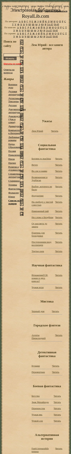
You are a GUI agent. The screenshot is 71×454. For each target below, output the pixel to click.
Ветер (35, 164)
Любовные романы (14, 139)
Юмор (11, 196)
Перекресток (38, 408)
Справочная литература (14, 175)
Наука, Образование (15, 146)
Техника (12, 184)
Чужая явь (37, 414)
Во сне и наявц (39, 171)
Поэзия (12, 151)
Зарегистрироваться (56, 11)
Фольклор (13, 192)
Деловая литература (14, 93)
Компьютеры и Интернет (15, 132)
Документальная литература (17, 111)
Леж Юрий (37, 130)
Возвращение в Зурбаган (40, 179)
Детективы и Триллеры (15, 100)
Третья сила (38, 251)
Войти (39, 11)
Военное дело (12, 86)
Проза (11, 159)
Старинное (14, 180)
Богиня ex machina (41, 158)
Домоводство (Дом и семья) (15, 119)
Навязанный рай (40, 211)
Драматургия (15, 126)
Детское (12, 105)
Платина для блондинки (38, 234)
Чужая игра (38, 287)
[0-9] (56, 24)
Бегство (36, 396)
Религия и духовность (14, 168)
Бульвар (36, 365)
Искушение (38, 195)
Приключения (15, 155)
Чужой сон (37, 420)
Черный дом (38, 311)
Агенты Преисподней (39, 337)
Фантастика (14, 188)
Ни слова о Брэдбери (42, 217)
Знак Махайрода (40, 402)
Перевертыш (38, 372)
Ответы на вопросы (9, 71)
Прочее (12, 162)
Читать (54, 130)
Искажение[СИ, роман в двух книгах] (40, 278)
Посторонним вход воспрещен (41, 243)
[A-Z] (50, 24)
